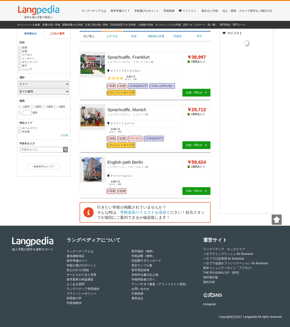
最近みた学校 (209, 10)
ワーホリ (25, 54)
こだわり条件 (57, 33)
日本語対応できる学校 (123, 24)
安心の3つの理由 (78, 270)
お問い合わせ (140, 289)
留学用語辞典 (140, 270)
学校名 (177, 36)
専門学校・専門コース (232, 24)
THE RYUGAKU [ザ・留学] (221, 272)
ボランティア (27, 62)
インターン (26, 58)
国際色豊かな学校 (72, 24)
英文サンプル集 (141, 265)
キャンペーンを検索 (28, 24)
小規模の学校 (145, 24)
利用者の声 (74, 298)
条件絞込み (30, 33)
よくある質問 (76, 284)
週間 (27, 112)
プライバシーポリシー (81, 293)
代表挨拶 (137, 293)
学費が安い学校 (51, 24)
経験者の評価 (156, 36)
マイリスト (187, 10)
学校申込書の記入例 (144, 274)
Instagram (209, 304)
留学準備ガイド (120, 10)
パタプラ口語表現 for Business (223, 258)
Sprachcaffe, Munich (144, 111)
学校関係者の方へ (143, 279)
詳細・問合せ (196, 92)
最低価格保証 (76, 256)
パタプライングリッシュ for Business (228, 253)
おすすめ (112, 36)
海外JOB (209, 282)
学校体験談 (74, 303)
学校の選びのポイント (81, 265)
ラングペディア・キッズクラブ (224, 249)
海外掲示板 (210, 277)
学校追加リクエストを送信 (143, 212)
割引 (199, 36)
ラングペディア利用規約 (83, 289)
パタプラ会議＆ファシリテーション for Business (235, 263)
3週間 (47, 106)
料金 (134, 36)
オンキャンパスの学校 (168, 24)
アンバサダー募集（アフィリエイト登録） (159, 284)
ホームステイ (27, 128)
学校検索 (169, 10)
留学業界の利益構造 (80, 279)
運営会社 (137, 298)
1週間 (23, 106)
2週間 (35, 106)
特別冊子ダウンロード (146, 260)
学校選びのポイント (146, 10)
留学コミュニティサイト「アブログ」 (228, 268)
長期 (22, 47)
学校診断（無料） (143, 256)
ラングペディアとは (93, 10)
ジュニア (25, 69)
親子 (22, 65)
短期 (22, 51)
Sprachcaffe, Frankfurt (144, 59)
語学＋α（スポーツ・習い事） (200, 24)
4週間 (59, 106)
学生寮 (24, 131)
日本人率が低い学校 (96, 24)
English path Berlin (144, 164)
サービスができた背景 (81, 274)
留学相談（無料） (143, 251)
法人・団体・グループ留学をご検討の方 (247, 10)
